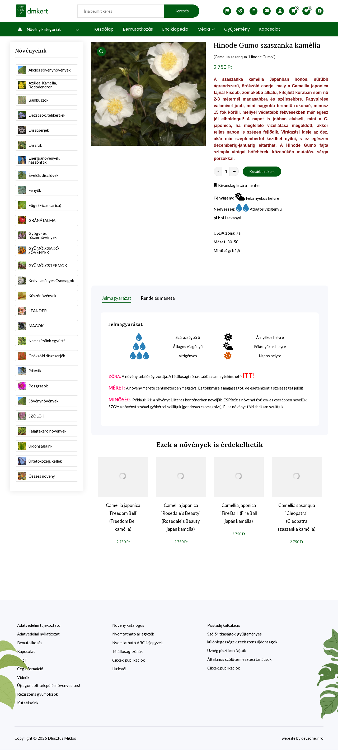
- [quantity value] (218, 172)
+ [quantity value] (234, 172)
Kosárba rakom (262, 172)
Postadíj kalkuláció (223, 625)
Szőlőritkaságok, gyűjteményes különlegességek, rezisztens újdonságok (242, 638)
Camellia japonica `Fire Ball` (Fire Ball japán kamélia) (238, 513)
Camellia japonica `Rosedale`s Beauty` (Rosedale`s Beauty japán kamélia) (181, 517)
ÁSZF (22, 660)
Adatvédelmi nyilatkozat (38, 634)
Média (206, 29)
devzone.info (312, 738)
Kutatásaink (27, 703)
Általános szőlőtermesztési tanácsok (239, 659)
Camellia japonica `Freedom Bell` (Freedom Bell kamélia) (123, 517)
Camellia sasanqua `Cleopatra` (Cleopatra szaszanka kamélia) (297, 517)
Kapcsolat (269, 29)
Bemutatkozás (138, 29)
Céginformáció (30, 669)
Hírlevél (119, 669)
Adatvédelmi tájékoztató (38, 625)
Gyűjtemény (237, 29)
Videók (23, 677)
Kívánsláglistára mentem (238, 186)
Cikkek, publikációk (128, 660)
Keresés (182, 11)
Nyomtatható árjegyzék (133, 634)
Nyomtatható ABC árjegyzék (137, 642)
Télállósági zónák (127, 651)
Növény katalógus (128, 625)
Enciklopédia (175, 29)
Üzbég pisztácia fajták (226, 650)
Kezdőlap (104, 29)
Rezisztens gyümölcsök (37, 694)
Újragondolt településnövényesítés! (48, 685)
